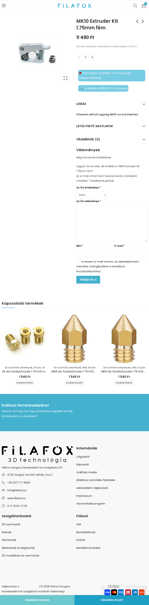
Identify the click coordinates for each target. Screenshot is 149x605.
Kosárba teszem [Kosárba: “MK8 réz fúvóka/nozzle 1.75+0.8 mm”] (124, 383)
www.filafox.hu (16, 498)
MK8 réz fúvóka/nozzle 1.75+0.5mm (75, 371)
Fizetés (80, 540)
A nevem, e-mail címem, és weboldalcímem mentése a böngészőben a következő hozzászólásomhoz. (107, 266)
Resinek (6, 532)
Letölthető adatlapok (94, 126)
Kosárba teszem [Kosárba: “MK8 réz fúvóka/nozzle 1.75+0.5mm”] (74, 383)
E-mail (119, 246)
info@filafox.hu (17, 491)
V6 (43, 367)
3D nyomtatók (11, 525)
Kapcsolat (82, 465)
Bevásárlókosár (85, 532)
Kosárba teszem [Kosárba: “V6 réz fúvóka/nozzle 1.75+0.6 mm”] (25, 383)
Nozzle (37, 367)
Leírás (81, 104)
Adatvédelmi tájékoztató (92, 488)
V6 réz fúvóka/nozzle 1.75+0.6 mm (25, 371)
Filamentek (9, 540)
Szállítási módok (86, 473)
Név (79, 246)
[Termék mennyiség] (85, 57)
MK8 (84, 367)
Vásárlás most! (111, 600)
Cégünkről (82, 457)
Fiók (78, 525)
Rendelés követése (88, 548)
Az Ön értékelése (88, 187)
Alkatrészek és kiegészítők (18, 548)
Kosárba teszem (37, 600)
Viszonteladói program (90, 504)
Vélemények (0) (88, 139)
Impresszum (84, 496)
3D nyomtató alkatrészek (18, 367)
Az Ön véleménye (88, 201)
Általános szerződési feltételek (95, 480)
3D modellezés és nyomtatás (20, 556)
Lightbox (65, 78)
